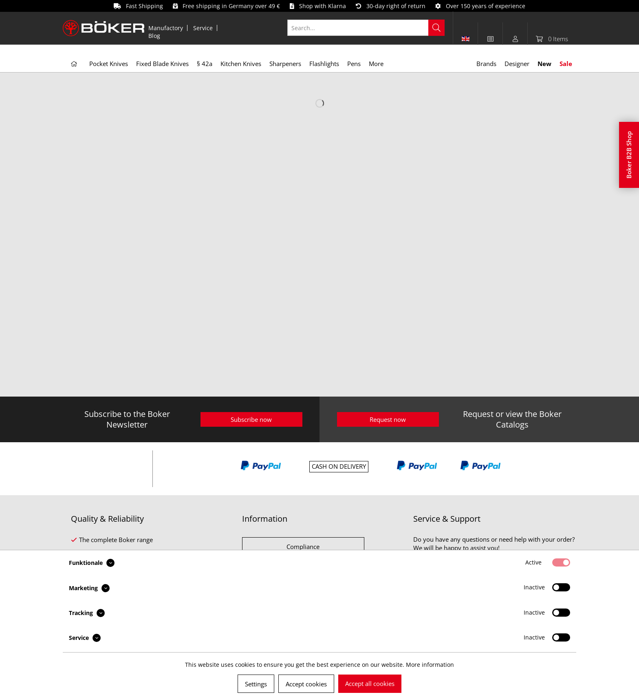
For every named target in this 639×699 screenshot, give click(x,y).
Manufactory (165, 28)
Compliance (303, 546)
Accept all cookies (369, 683)
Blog (154, 36)
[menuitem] (165, 28)
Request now (388, 419)
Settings (256, 684)
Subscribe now (251, 419)
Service (203, 28)
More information (430, 664)
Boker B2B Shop (629, 155)
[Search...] (366, 28)
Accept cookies (306, 684)
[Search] (436, 28)
